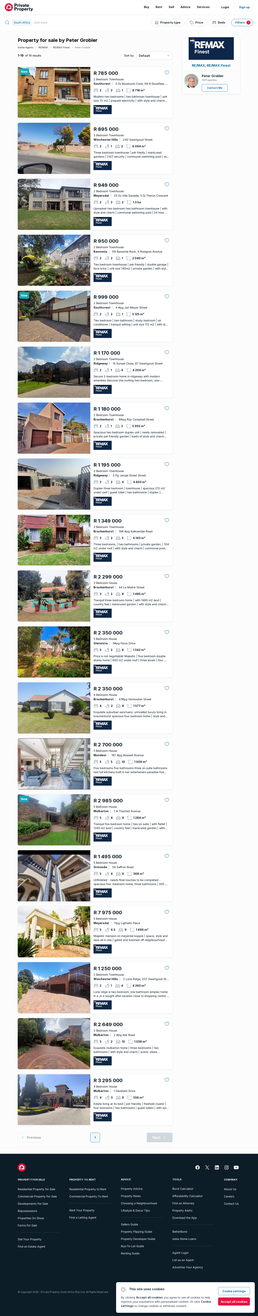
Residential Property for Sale (36, 1189)
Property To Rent (82, 1179)
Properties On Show (31, 1218)
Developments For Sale (33, 1203)
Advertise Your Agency (187, 1267)
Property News (131, 1196)
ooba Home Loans (184, 1239)
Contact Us (231, 1203)
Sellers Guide (129, 1224)
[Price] (196, 22)
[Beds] (219, 22)
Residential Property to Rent (87, 1189)
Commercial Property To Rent (88, 1196)
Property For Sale (31, 1179)
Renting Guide (130, 1253)
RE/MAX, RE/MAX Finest (211, 65)
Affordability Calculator (187, 1196)
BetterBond (179, 1231)
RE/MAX (43, 47)
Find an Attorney (183, 1203)
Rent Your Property (82, 1210)
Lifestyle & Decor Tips (135, 1210)
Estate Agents (25, 47)
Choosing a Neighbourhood (139, 1203)
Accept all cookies (234, 1301)
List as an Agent (183, 1260)
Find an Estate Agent (31, 1246)
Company (231, 1179)
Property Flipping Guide (136, 1231)
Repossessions (27, 1211)
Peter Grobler (83, 47)
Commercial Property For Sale (37, 1196)
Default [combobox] (144, 55)
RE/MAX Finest (61, 47)
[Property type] (168, 22)
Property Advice (132, 1188)
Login (225, 7)
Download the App (184, 1217)
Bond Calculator (182, 1188)
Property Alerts (182, 1210)
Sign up (244, 7)
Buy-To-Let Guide (132, 1246)
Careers (229, 1196)
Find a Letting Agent (82, 1217)
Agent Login (180, 1252)
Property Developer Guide (138, 1239)
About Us (230, 1189)
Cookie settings (234, 1291)
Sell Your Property (30, 1239)
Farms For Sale (27, 1225)
